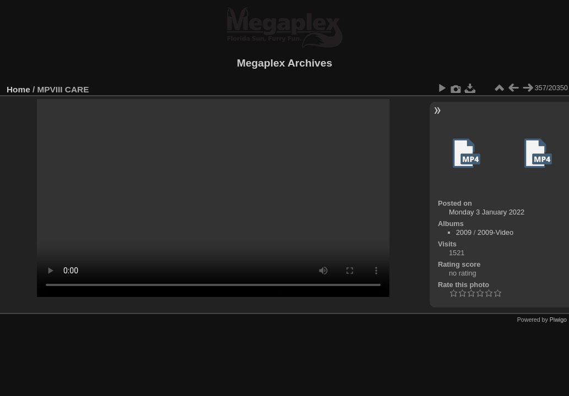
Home (18, 89)
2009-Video (495, 232)
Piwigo (558, 319)
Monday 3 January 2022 (486, 212)
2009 (464, 232)
